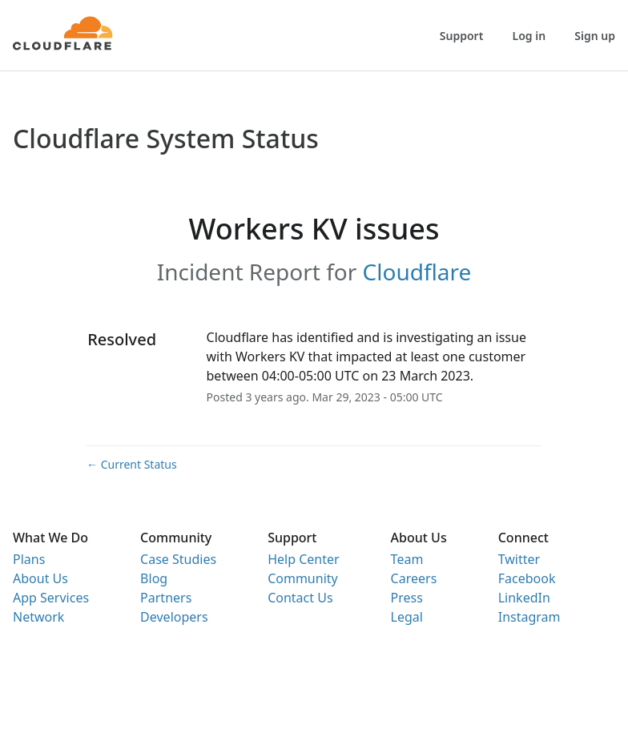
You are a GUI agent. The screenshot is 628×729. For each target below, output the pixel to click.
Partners (165, 597)
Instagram (529, 617)
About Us (40, 578)
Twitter (519, 559)
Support (462, 35)
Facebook (527, 578)
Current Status (132, 464)
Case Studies (178, 559)
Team (407, 559)
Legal (407, 617)
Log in (529, 35)
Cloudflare (417, 271)
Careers (414, 578)
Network (38, 617)
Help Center (303, 559)
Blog (153, 578)
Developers (173, 617)
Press (407, 597)
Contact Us (300, 597)
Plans (29, 559)
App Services (51, 597)
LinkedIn (524, 597)
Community (303, 578)
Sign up (594, 35)
